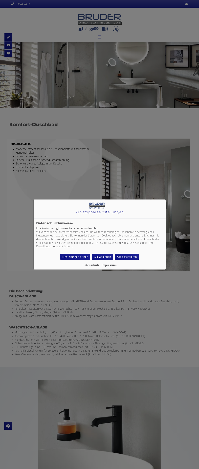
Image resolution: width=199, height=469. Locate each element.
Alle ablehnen (102, 257)
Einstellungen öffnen (75, 257)
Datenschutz (91, 265)
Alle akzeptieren (127, 257)
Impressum (109, 265)
